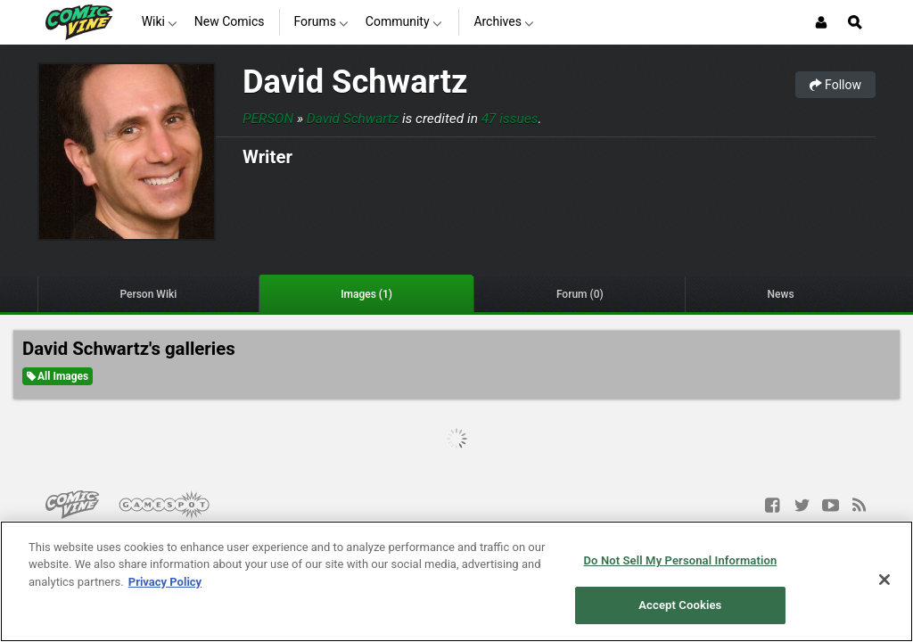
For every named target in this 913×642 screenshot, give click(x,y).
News (781, 294)
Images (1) (366, 294)
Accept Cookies (679, 605)
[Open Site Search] (855, 22)
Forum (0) (580, 294)
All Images (57, 376)
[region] (456, 581)
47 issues (510, 119)
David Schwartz (355, 81)
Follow (835, 85)
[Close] (884, 579)
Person (268, 119)
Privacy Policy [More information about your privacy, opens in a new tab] (165, 581)
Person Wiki (148, 294)
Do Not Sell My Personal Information (680, 560)
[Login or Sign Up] (821, 22)
